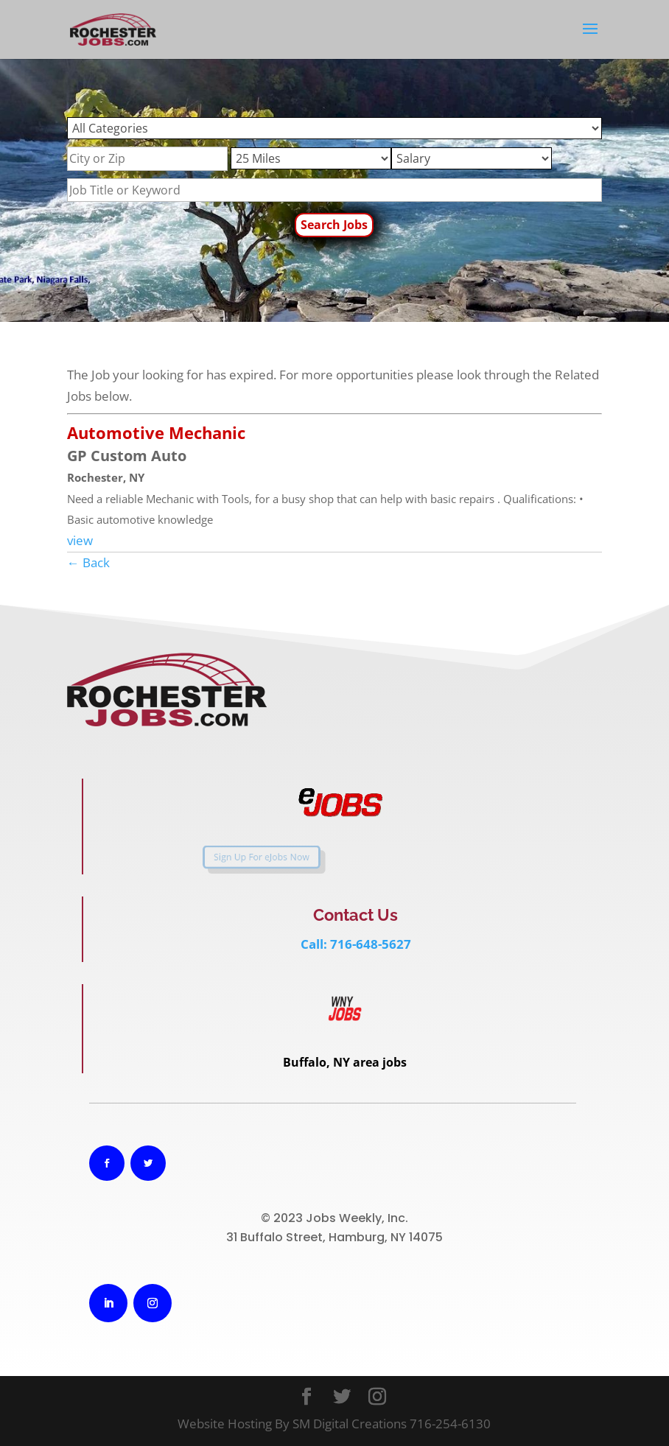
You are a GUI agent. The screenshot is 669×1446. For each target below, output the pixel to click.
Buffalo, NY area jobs (345, 1062)
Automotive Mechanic (156, 432)
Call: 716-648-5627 (356, 944)
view (80, 540)
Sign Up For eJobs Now (235, 857)
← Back (88, 562)
